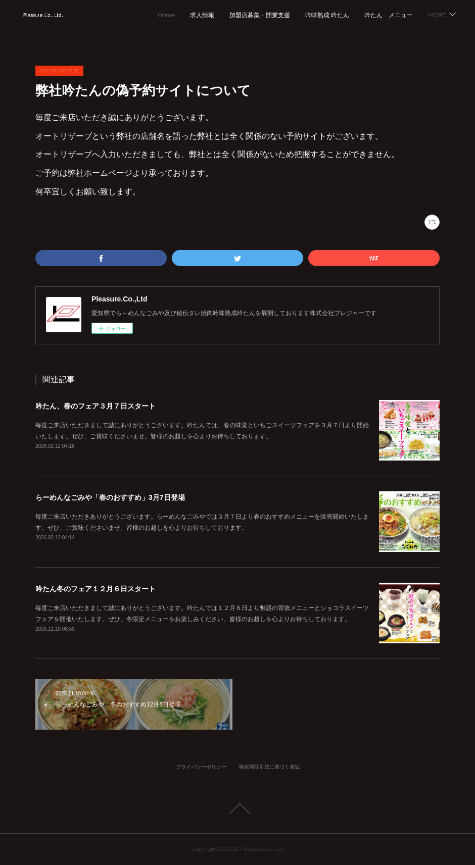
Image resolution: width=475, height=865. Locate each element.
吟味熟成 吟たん (327, 15)
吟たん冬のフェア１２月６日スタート (95, 589)
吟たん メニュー (388, 15)
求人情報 (202, 15)
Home (166, 15)
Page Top (237, 808)
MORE (437, 15)
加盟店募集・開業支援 (259, 15)
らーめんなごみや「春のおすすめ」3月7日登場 (110, 497)
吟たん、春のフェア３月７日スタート (95, 406)
